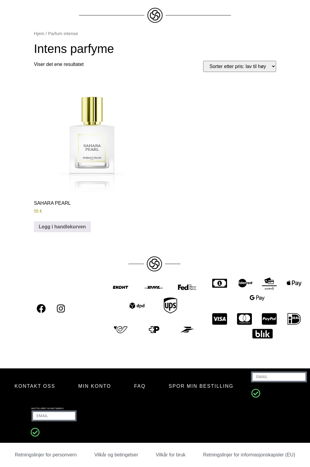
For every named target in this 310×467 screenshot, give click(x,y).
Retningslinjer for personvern (46, 454)
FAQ (140, 386)
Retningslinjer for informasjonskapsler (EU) (249, 454)
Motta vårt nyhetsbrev (47, 408)
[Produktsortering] (239, 66)
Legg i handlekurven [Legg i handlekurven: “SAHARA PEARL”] (62, 226)
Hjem (39, 33)
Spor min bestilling (201, 386)
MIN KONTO (94, 386)
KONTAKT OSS (35, 386)
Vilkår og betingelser (116, 454)
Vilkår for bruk (170, 454)
